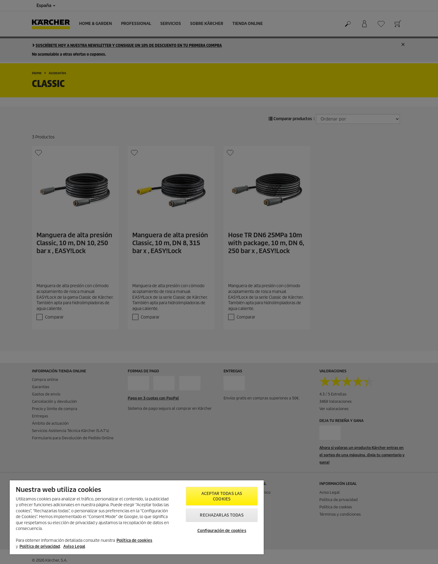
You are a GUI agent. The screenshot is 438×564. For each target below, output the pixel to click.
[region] (137, 517)
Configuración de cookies (221, 530)
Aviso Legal (74, 546)
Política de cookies (134, 540)
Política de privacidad (39, 546)
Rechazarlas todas (221, 515)
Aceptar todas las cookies (221, 496)
